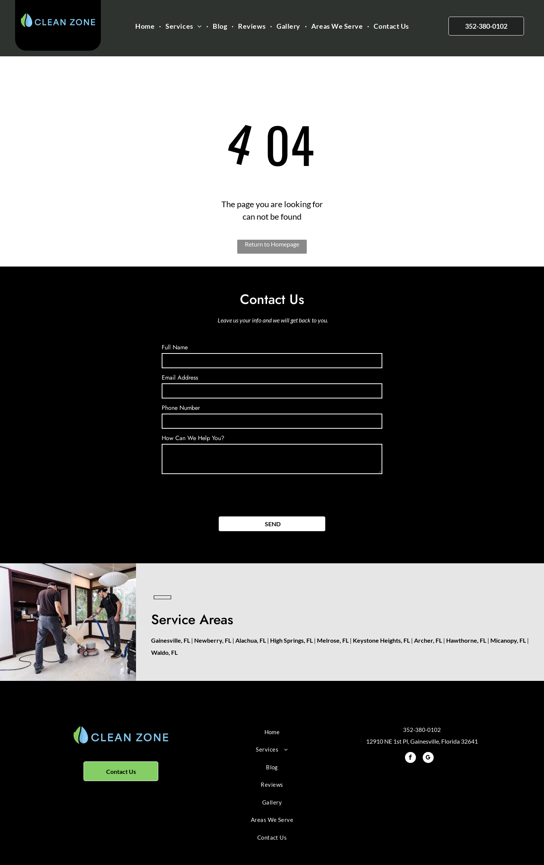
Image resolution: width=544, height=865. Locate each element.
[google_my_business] (428, 758)
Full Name (175, 347)
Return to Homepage (272, 244)
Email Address (180, 377)
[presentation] (219, 493)
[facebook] (410, 758)
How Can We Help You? (193, 438)
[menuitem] (146, 26)
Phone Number (181, 407)
